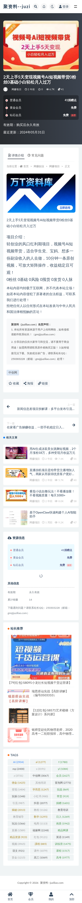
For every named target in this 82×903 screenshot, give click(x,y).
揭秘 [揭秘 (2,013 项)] (18, 809)
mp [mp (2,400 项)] (18, 768)
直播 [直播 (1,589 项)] (18, 830)
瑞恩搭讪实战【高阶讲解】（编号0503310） (50, 693)
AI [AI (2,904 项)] (18, 762)
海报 (28, 383)
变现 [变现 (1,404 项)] (18, 789)
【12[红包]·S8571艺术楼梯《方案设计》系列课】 (53, 712)
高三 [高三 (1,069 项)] (40, 857)
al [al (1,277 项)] (41, 762)
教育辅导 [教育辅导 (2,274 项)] (18, 817)
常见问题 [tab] (36, 155)
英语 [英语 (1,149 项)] (63, 837)
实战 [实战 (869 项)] (63, 789)
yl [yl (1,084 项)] (63, 768)
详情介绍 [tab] (16, 155)
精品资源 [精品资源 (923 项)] (18, 837)
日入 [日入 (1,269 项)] (63, 816)
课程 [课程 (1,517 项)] (63, 850)
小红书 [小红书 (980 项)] (40, 796)
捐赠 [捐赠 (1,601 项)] (63, 803)
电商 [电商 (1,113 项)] (40, 823)
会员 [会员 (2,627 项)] (63, 775)
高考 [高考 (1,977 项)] (63, 857)
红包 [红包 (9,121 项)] (40, 837)
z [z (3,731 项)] (18, 775)
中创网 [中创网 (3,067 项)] (41, 775)
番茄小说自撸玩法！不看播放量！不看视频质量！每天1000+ (52, 493)
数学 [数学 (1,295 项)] (40, 816)
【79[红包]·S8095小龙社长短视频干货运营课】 (40, 682)
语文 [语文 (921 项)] (18, 850)
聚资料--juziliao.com (51, 882)
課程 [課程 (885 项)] (41, 844)
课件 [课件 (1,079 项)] (40, 850)
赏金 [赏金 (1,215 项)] (18, 857)
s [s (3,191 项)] (40, 768)
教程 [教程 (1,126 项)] (40, 809)
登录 (64, 6)
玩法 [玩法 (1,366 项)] (18, 823)
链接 (43, 383)
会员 (31, 896)
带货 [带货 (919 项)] (63, 796)
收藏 (14, 383)
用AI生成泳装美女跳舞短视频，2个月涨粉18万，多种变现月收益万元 (53, 450)
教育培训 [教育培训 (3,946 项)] (63, 810)
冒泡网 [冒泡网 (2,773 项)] (63, 782)
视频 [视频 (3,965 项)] (18, 844)
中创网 (13, 372)
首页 (26, 166)
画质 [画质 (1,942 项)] (63, 823)
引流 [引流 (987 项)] (18, 803)
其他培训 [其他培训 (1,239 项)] (40, 783)
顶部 (71, 896)
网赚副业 (39, 166)
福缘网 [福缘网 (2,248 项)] (41, 830)
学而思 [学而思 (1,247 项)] (41, 789)
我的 (51, 896)
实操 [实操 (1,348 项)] (18, 796)
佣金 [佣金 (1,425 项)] (18, 782)
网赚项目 (16, 89)
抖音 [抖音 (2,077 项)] (40, 803)
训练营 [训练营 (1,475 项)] (63, 844)
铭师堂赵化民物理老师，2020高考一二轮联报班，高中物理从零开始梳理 (52, 733)
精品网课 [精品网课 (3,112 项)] (63, 831)
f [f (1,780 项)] (62, 762)
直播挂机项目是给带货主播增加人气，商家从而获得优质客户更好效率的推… (52, 474)
